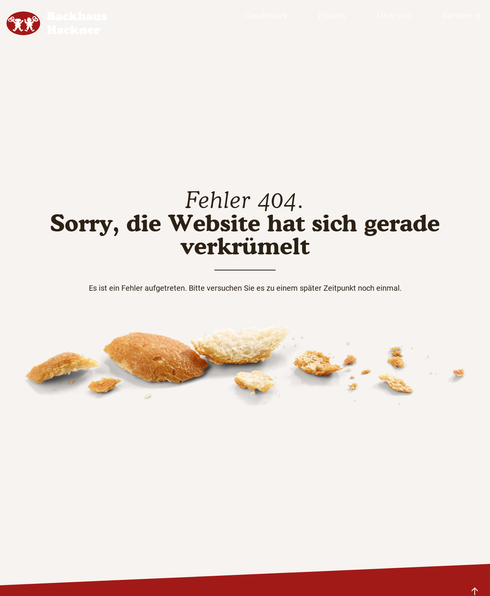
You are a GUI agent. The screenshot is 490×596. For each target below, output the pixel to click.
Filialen (332, 15)
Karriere (462, 15)
